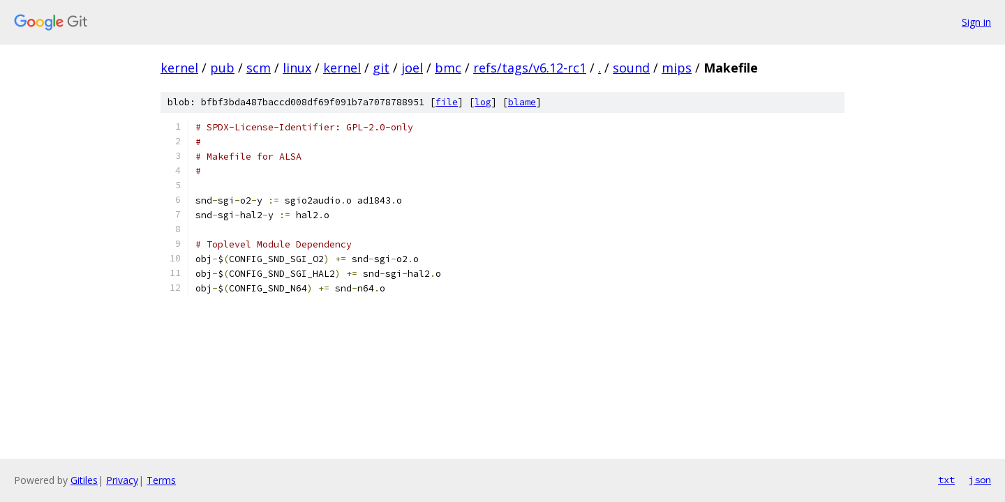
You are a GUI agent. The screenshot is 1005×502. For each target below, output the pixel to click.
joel (412, 67)
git (381, 67)
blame (522, 102)
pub (222, 67)
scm (258, 67)
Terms (161, 480)
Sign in (976, 22)
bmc (448, 67)
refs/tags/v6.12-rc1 (529, 67)
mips (677, 67)
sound (631, 67)
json (980, 479)
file (447, 102)
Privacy (122, 480)
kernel (179, 67)
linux (297, 67)
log (483, 102)
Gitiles (84, 480)
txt (946, 479)
